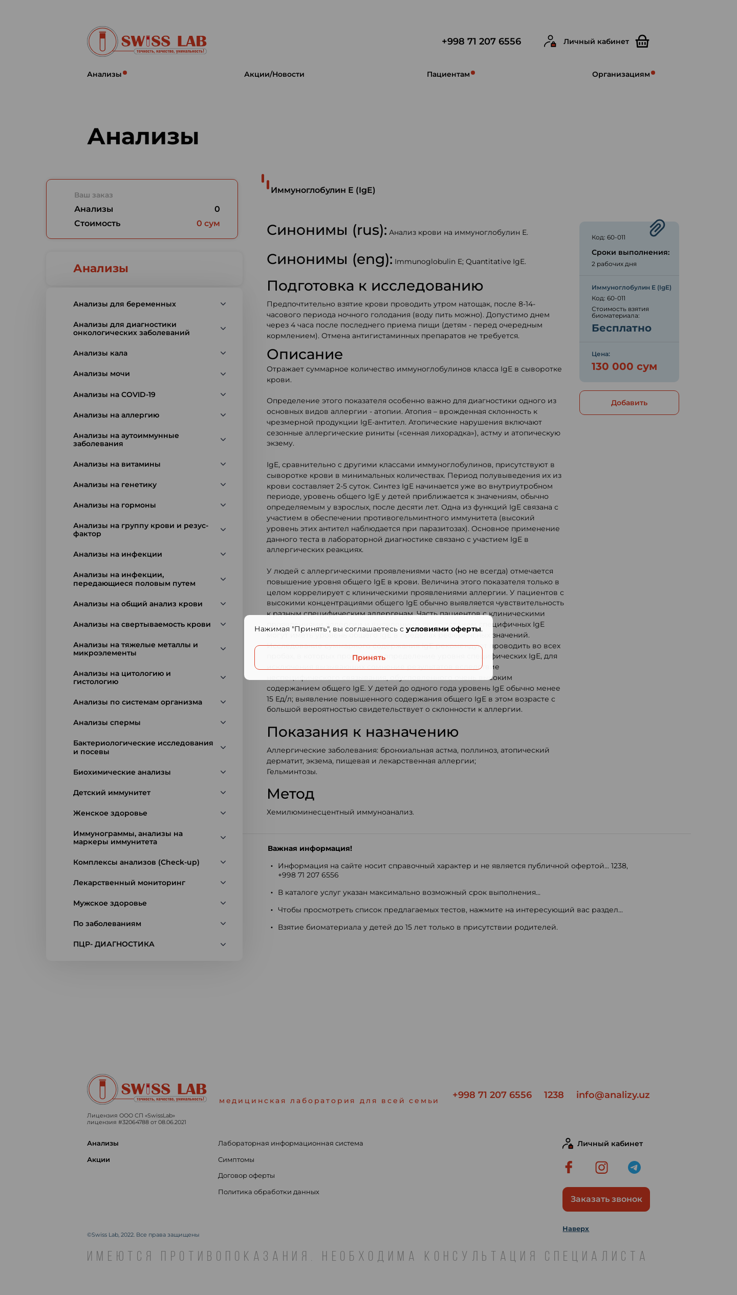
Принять (368, 657)
